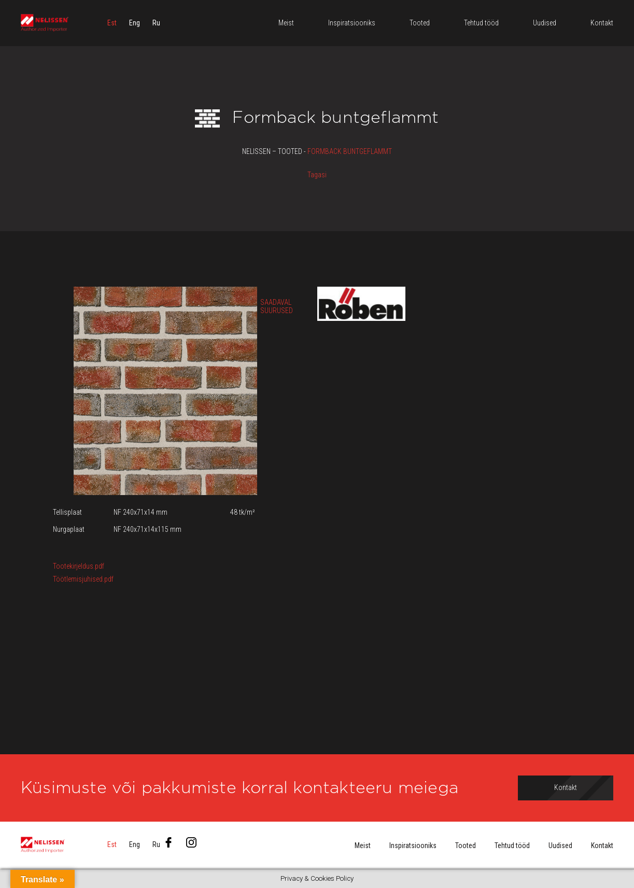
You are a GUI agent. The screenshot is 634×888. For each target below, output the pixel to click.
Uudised (560, 845)
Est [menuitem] (112, 23)
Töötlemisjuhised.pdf (83, 579)
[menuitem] (112, 23)
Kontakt (602, 845)
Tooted (465, 845)
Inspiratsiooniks (412, 845)
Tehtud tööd (512, 845)
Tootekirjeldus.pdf (78, 566)
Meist (363, 845)
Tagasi (317, 175)
